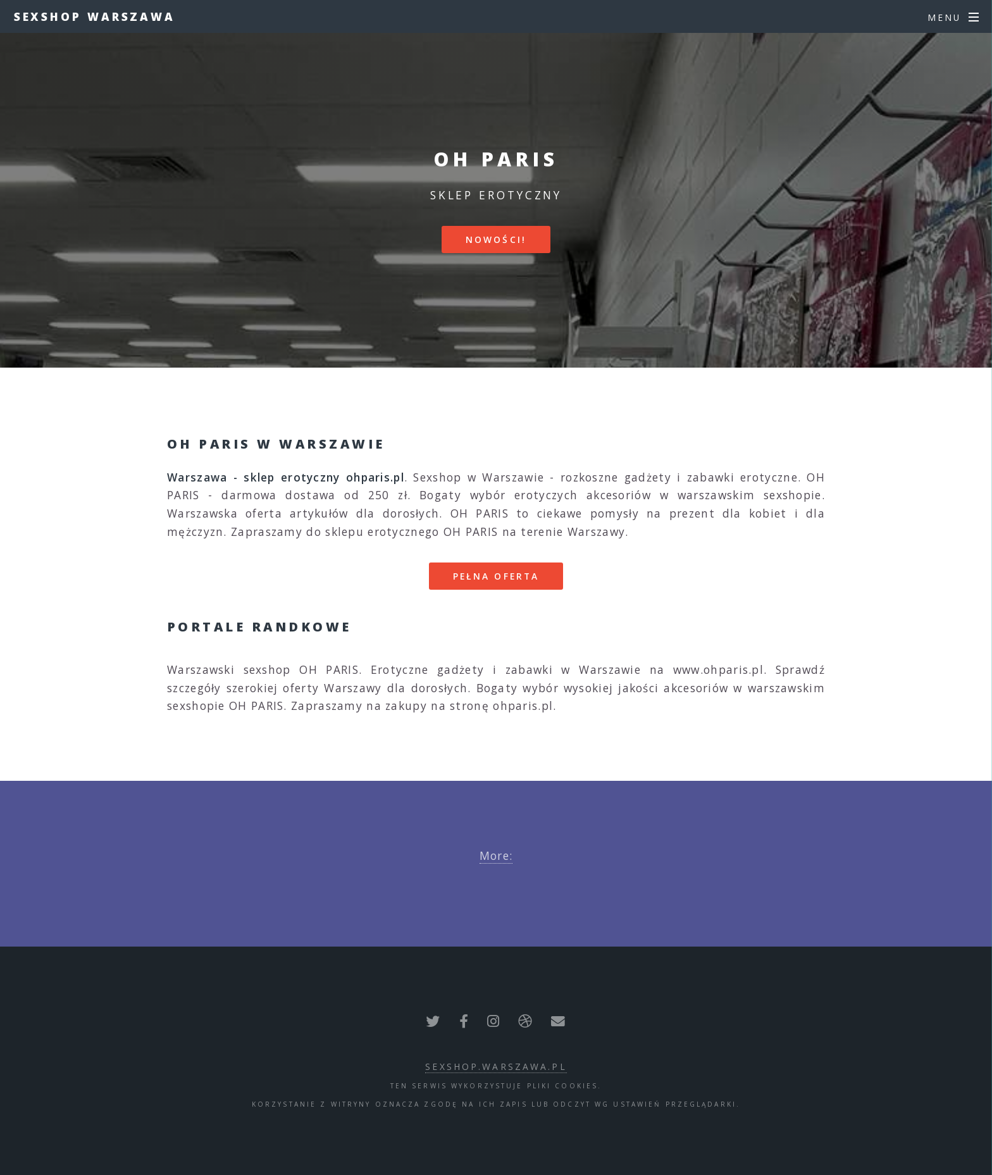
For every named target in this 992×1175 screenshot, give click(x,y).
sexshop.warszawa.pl (495, 1066)
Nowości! (496, 239)
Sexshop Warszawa (94, 16)
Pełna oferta (496, 576)
